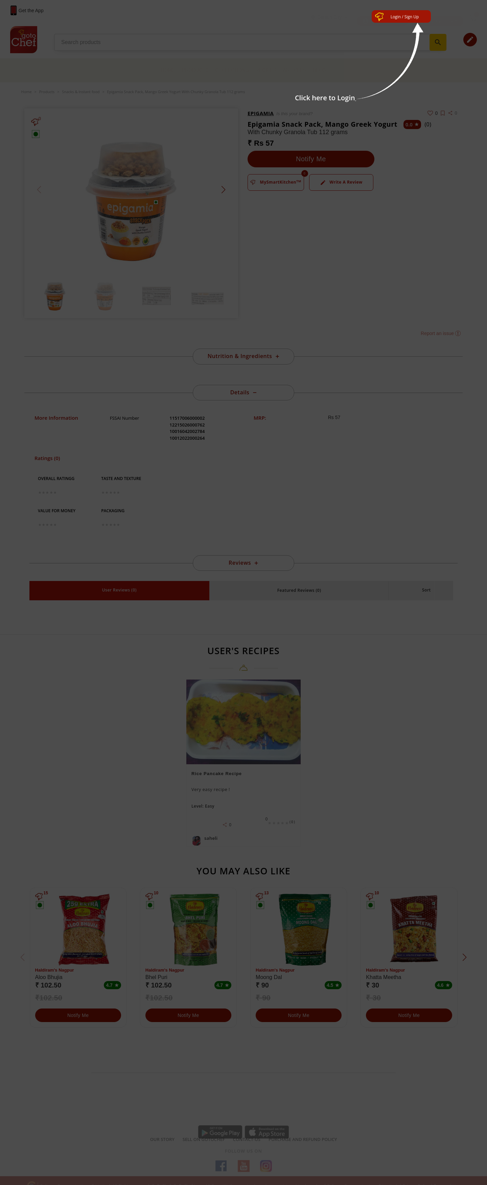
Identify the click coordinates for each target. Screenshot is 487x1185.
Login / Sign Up (405, 17)
